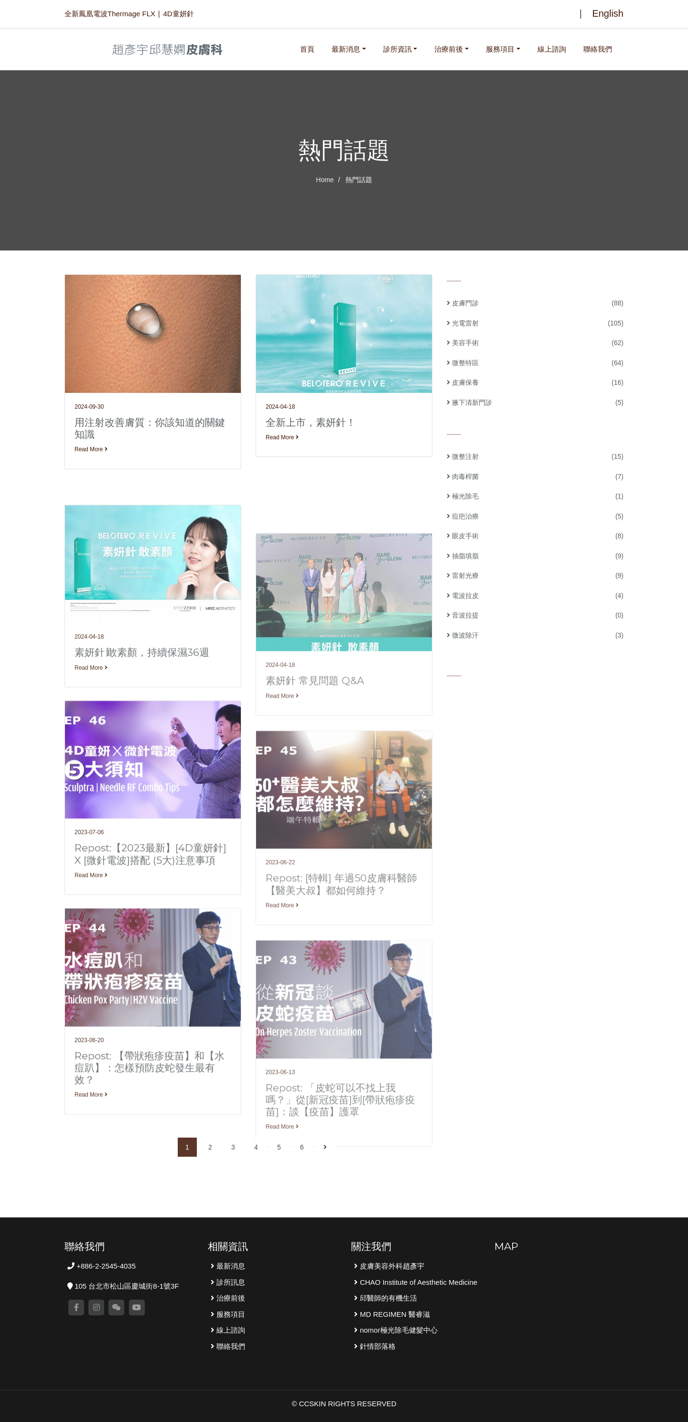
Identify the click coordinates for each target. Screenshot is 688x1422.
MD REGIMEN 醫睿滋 (394, 1314)
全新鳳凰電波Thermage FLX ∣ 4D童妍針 (129, 14)
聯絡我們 (597, 49)
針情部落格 (377, 1346)
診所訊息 (230, 1282)
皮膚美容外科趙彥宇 (391, 1266)
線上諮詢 (552, 49)
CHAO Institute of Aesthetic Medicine (417, 1282)
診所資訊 (397, 49)
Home (324, 180)
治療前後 (448, 49)
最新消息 (346, 49)
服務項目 (500, 49)
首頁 (309, 48)
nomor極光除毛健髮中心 (398, 1330)
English (608, 13)
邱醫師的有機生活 (387, 1298)
